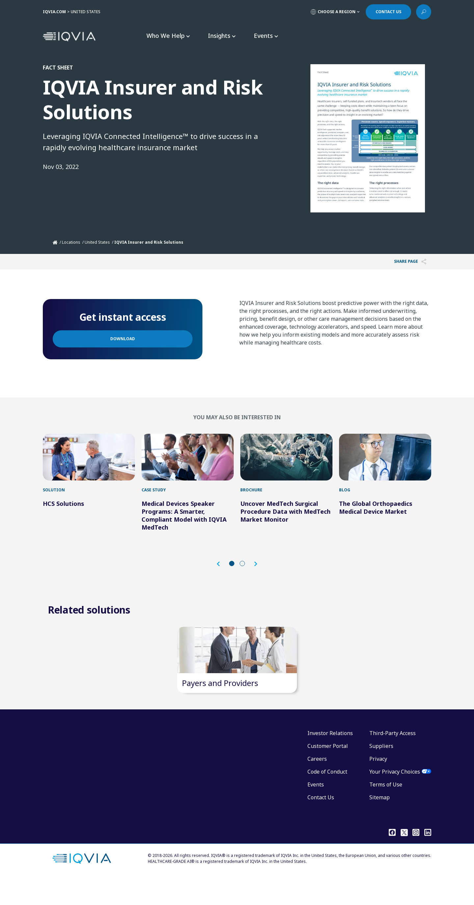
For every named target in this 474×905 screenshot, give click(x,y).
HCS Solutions (63, 517)
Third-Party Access (392, 759)
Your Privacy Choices (394, 798)
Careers (317, 785)
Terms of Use (385, 811)
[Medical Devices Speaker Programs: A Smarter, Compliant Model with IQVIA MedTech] (188, 464)
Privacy (378, 785)
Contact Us (320, 824)
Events (315, 811)
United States (97, 242)
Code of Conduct (327, 798)
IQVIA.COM (54, 11)
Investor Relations (330, 759)
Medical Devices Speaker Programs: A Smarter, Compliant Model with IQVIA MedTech (184, 528)
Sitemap (379, 824)
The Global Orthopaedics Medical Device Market (375, 521)
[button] (221, 577)
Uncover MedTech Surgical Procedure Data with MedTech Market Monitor (285, 524)
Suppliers (381, 772)
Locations (71, 242)
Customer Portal (327, 772)
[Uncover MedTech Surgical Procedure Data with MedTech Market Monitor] (286, 464)
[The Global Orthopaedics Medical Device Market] (385, 464)
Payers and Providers (220, 709)
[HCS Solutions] (89, 464)
